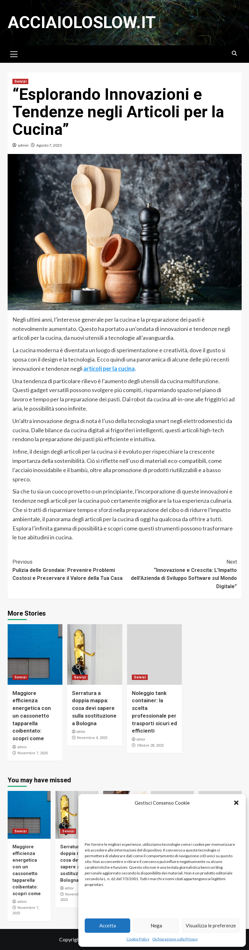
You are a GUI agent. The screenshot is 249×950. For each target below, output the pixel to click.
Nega (156, 925)
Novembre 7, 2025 (33, 753)
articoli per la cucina (109, 368)
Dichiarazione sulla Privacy (175, 939)
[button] (236, 803)
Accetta (107, 925)
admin (23, 145)
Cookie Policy (137, 939)
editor (81, 731)
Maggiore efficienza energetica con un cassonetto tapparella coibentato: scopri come (31, 716)
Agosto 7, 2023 (49, 145)
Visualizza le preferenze (211, 925)
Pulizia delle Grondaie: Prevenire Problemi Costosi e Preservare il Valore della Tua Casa (68, 569)
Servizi (20, 81)
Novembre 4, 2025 (92, 738)
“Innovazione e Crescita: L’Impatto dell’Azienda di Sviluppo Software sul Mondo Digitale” (180, 573)
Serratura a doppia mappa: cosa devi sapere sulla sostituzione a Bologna (94, 708)
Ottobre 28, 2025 (150, 745)
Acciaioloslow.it (82, 22)
